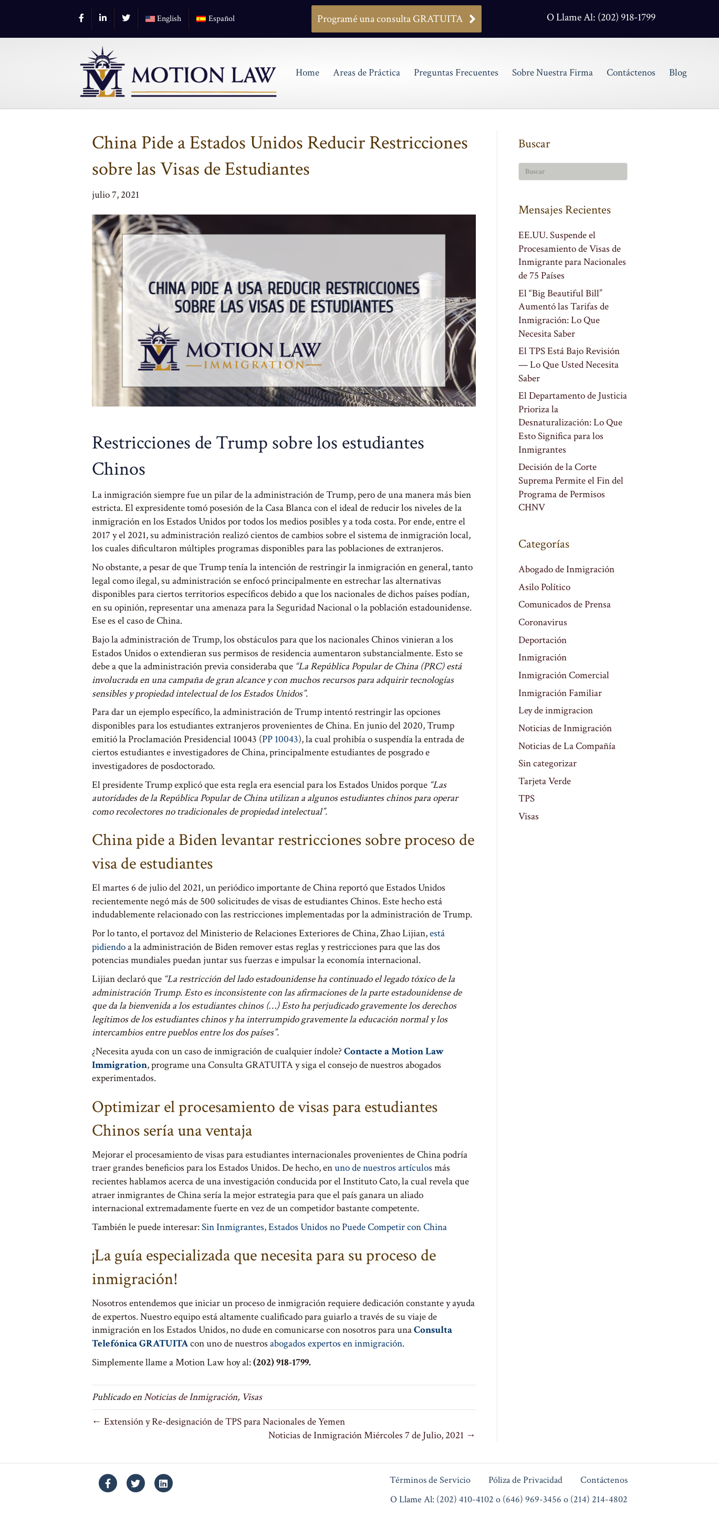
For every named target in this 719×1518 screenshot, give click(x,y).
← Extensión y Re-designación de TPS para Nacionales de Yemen (218, 1421)
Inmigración (542, 657)
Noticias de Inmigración (190, 1397)
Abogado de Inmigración (566, 569)
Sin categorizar (547, 763)
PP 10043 (280, 739)
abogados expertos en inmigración (336, 1343)
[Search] (573, 171)
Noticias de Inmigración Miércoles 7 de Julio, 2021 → (372, 1435)
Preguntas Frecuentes (456, 72)
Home (307, 72)
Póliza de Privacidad (525, 1480)
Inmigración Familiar (560, 693)
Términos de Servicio (430, 1480)
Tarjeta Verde (544, 781)
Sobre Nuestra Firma (552, 72)
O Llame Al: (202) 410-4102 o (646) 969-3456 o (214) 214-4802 (509, 1499)
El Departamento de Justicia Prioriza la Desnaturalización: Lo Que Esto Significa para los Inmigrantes (572, 422)
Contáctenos (631, 72)
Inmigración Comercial (563, 675)
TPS (526, 798)
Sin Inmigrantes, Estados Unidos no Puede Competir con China (324, 1227)
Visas (252, 1397)
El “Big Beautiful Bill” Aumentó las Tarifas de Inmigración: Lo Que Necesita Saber (563, 313)
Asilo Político (544, 587)
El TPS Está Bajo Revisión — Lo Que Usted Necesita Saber (569, 364)
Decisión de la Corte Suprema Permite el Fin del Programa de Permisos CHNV (570, 487)
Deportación (542, 640)
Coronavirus (542, 622)
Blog (678, 72)
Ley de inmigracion (555, 710)
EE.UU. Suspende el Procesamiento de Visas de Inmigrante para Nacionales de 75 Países (572, 255)
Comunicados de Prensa (564, 604)
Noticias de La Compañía (567, 746)
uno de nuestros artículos (383, 1167)
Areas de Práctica (366, 72)
